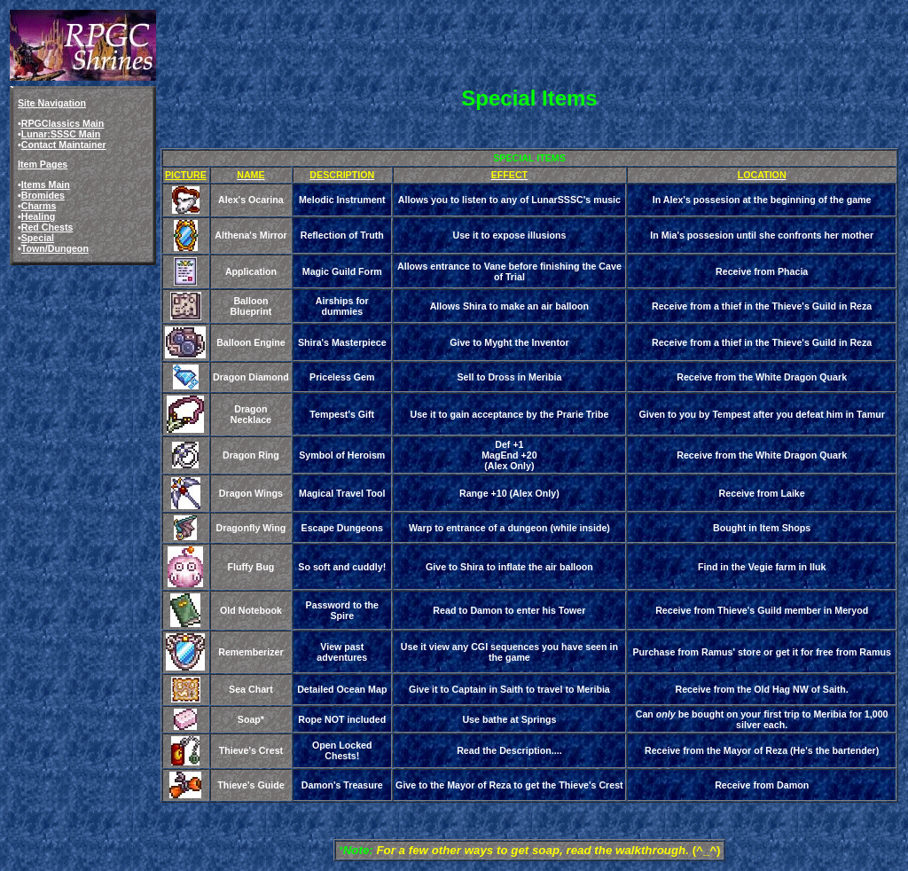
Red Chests (47, 227)
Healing (38, 216)
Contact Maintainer (63, 144)
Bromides (43, 195)
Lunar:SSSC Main (60, 134)
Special (37, 237)
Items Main (45, 184)
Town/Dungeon (55, 248)
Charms (39, 205)
